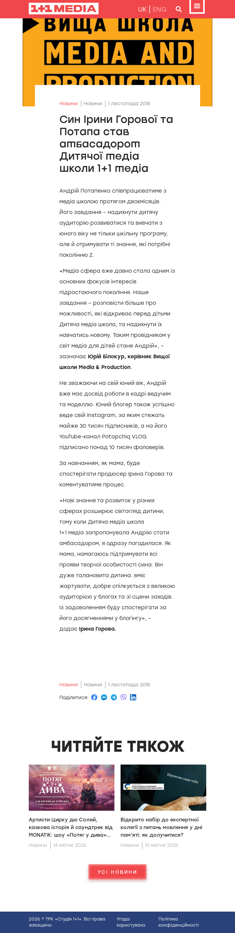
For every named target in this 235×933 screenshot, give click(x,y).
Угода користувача (131, 922)
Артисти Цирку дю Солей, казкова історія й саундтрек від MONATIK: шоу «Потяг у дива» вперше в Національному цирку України (71, 835)
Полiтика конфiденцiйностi (179, 922)
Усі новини (117, 872)
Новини (68, 103)
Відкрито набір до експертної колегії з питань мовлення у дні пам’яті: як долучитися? (161, 827)
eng (160, 9)
